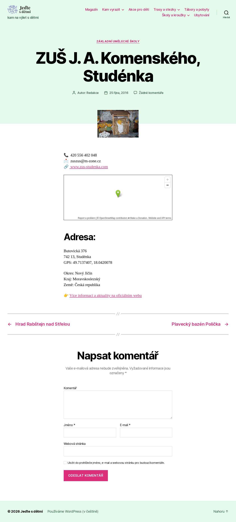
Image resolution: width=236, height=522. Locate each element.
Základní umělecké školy (118, 41)
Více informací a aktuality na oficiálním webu (105, 295)
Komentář (70, 388)
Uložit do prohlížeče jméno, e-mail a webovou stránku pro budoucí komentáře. (116, 462)
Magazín (91, 9)
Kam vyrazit (111, 9)
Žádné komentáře (151, 93)
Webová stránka (75, 444)
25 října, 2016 (118, 93)
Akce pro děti (138, 9)
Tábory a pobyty (196, 9)
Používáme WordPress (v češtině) (72, 511)
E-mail (125, 425)
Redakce (93, 93)
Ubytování (201, 15)
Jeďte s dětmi (31, 511)
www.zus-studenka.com (88, 166)
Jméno (69, 425)
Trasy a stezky (165, 9)
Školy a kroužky (174, 15)
